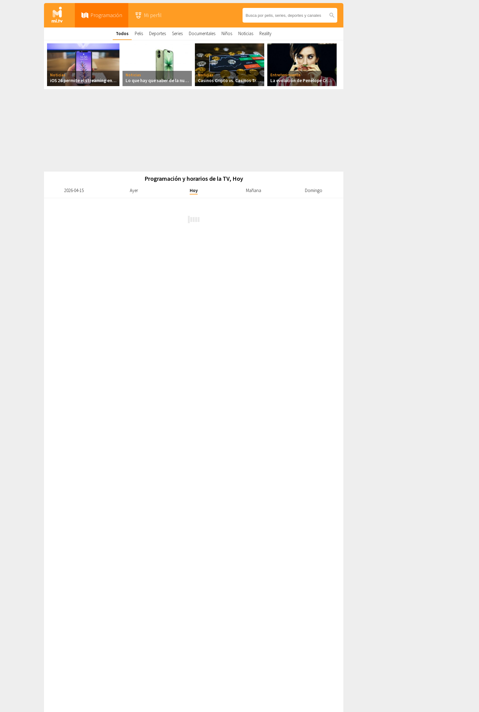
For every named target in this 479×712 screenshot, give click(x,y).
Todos (122, 33)
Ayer (134, 190)
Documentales (202, 33)
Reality (265, 33)
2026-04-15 (74, 190)
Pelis (139, 33)
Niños (226, 33)
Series (177, 33)
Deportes (157, 33)
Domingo (313, 190)
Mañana (253, 190)
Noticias (245, 33)
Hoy (194, 190)
